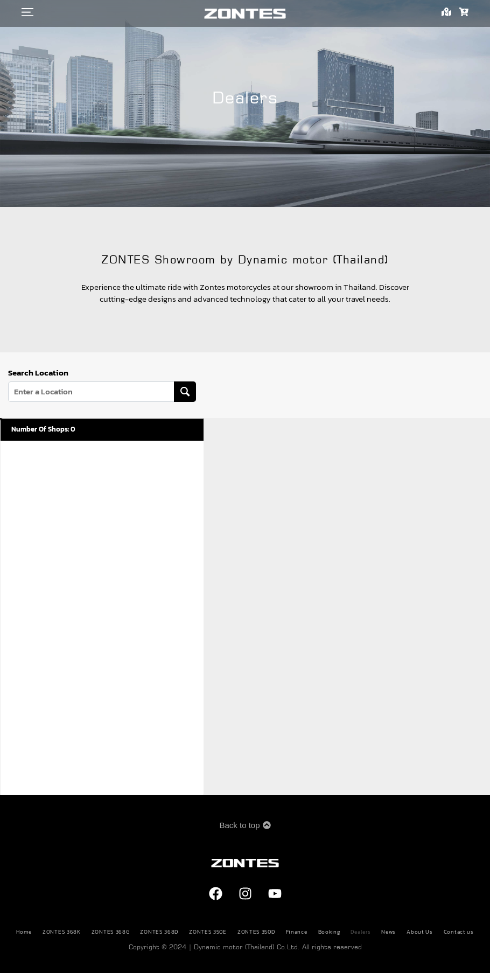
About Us (420, 932)
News (388, 932)
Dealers (360, 932)
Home (24, 932)
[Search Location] (185, 391)
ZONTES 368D (159, 932)
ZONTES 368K (62, 932)
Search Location (38, 373)
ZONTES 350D (256, 932)
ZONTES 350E (208, 932)
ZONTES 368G (111, 932)
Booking (329, 932)
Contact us (459, 932)
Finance (296, 932)
